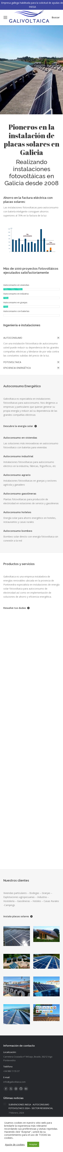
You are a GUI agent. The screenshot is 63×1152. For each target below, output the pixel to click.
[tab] (31, 338)
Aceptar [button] (33, 1144)
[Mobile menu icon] (5, 17)
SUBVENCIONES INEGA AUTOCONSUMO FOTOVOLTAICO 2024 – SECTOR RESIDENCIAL (31, 1106)
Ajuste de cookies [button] (15, 1144)
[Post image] (4, 1104)
